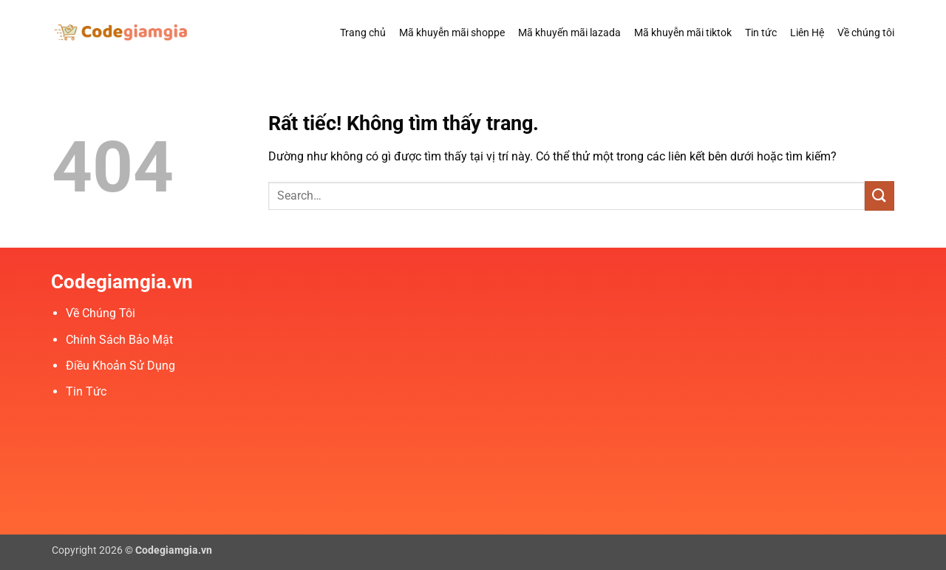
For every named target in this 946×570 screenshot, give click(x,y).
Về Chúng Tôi (100, 313)
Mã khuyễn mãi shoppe (452, 33)
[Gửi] (879, 195)
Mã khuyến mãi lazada (569, 33)
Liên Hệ (807, 33)
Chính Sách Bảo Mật (119, 340)
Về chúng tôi (865, 33)
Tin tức (761, 33)
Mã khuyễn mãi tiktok (683, 33)
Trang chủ (363, 33)
